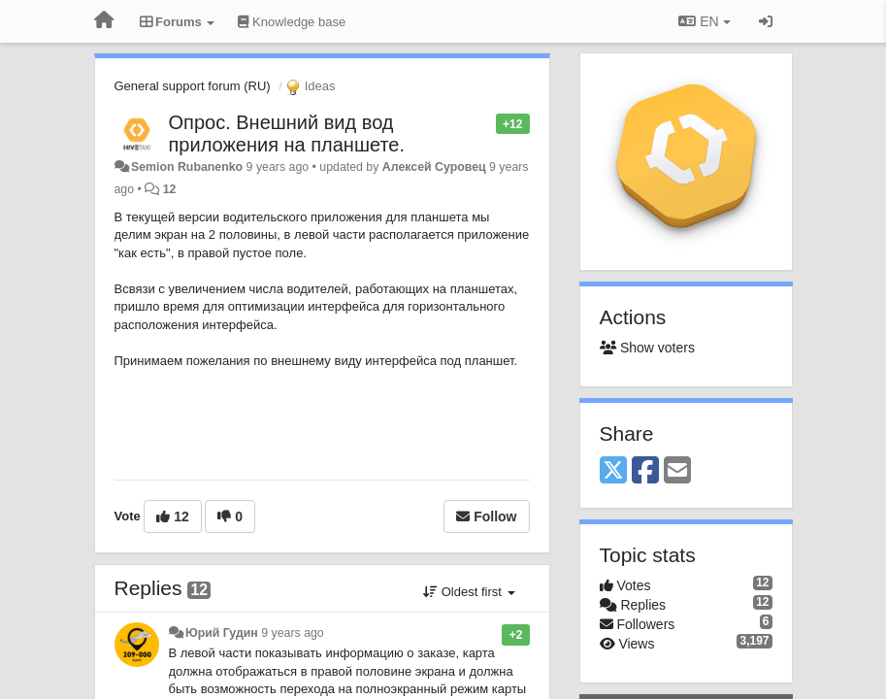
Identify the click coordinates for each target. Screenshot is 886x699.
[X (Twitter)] (613, 471)
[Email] (677, 471)
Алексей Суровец (434, 167)
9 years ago (292, 633)
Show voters (647, 347)
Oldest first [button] (468, 591)
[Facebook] (645, 471)
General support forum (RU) (193, 86)
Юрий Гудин (221, 633)
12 (170, 189)
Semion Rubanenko (187, 167)
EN (704, 21)
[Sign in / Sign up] (765, 21)
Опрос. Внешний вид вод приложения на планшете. (287, 133)
